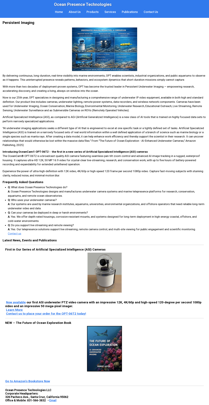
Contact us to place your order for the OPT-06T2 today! (46, 313)
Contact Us (151, 12)
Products (93, 12)
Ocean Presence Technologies (83, 4)
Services (110, 12)
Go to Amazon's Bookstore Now (27, 381)
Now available (16, 302)
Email (52, 400)
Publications (130, 12)
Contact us (14, 233)
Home (59, 12)
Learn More (14, 310)
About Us (75, 12)
